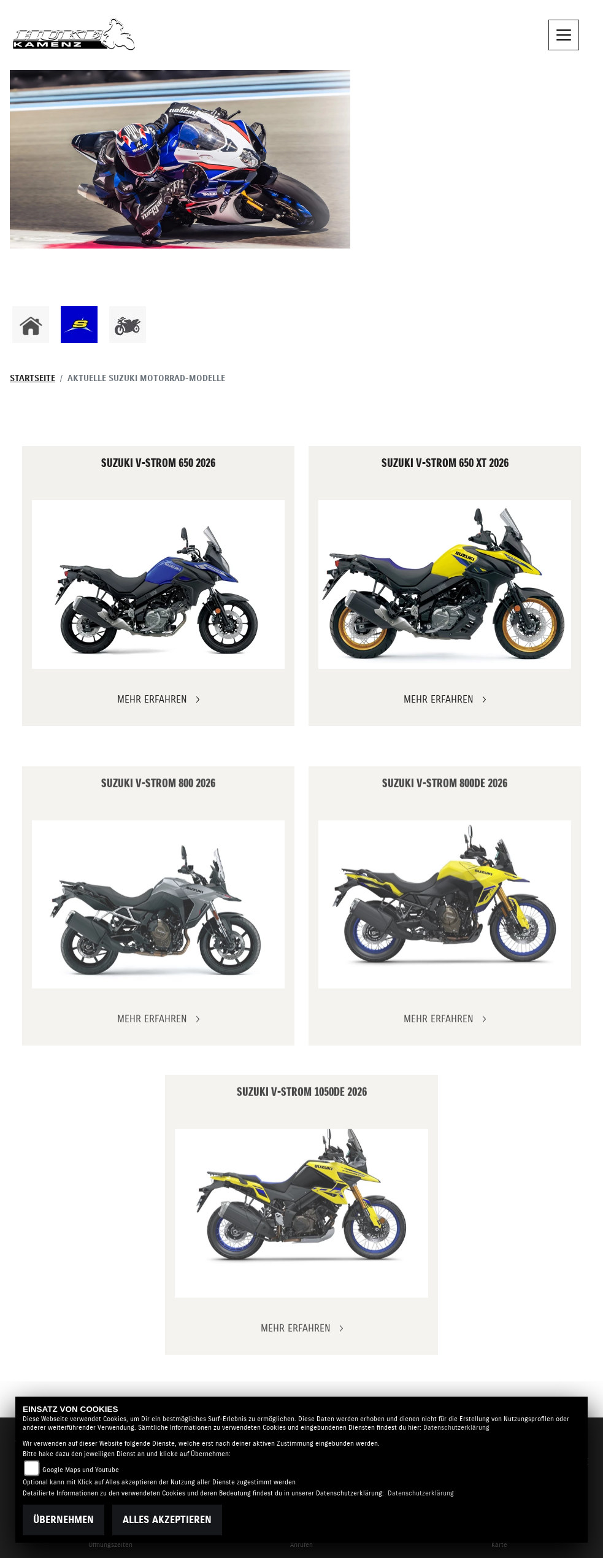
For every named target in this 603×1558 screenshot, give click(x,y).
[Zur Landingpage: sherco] (79, 324)
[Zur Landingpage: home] (30, 324)
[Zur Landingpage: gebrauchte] (127, 324)
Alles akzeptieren (167, 1520)
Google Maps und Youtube (80, 1470)
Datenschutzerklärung (456, 1427)
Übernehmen (63, 1520)
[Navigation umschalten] (563, 35)
